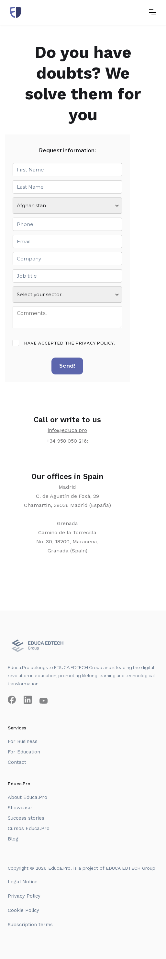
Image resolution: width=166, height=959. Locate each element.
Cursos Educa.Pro (29, 828)
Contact (17, 762)
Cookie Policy (23, 910)
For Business (23, 741)
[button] (152, 12)
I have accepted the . (68, 343)
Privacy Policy (24, 896)
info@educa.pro (67, 430)
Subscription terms (30, 924)
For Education (24, 752)
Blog (13, 839)
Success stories (26, 818)
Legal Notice (23, 882)
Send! (67, 366)
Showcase (20, 808)
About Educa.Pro (27, 797)
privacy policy (95, 343)
